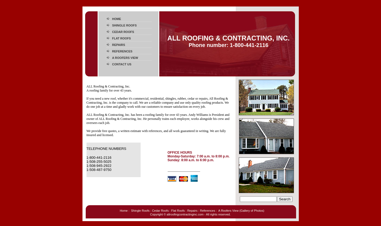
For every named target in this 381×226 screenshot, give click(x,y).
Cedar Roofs (160, 210)
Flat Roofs (178, 210)
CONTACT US (121, 64)
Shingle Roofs (140, 210)
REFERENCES (122, 51)
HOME (116, 19)
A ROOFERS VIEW (125, 57)
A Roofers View (228, 210)
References (207, 210)
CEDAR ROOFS (123, 31)
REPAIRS (118, 44)
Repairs (192, 210)
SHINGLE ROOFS (124, 25)
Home (124, 210)
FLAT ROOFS (121, 38)
